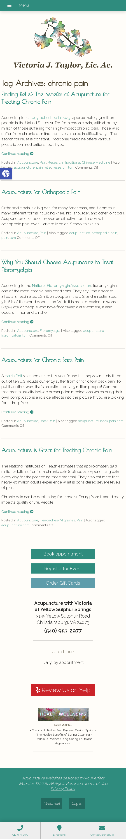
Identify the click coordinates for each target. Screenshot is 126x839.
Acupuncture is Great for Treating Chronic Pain (56, 450)
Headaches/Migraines (57, 520)
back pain (108, 421)
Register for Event (63, 568)
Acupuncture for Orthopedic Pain (40, 191)
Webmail (52, 803)
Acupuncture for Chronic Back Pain (42, 359)
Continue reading (17, 154)
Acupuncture (27, 162)
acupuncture (24, 167)
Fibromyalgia (50, 331)
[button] (6, 173)
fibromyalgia (11, 335)
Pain (43, 162)
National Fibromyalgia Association (61, 285)
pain (4, 238)
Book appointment (63, 554)
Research (55, 162)
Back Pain (47, 421)
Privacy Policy (63, 788)
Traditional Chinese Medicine (87, 162)
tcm (71, 167)
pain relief (43, 167)
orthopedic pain (104, 233)
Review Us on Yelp (63, 690)
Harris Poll (13, 376)
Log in (76, 803)
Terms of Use (95, 783)
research (60, 167)
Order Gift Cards (63, 583)
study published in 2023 (49, 117)
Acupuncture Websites (42, 778)
